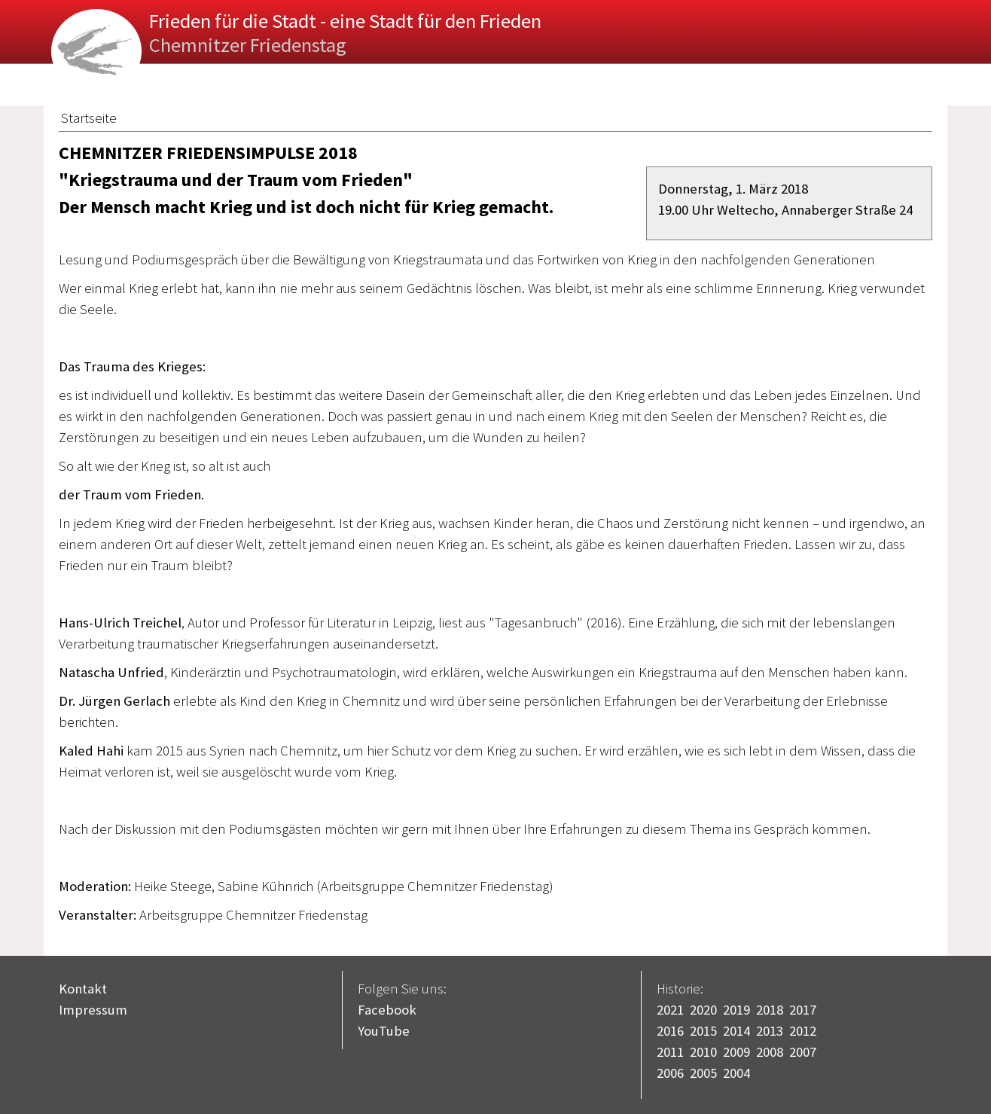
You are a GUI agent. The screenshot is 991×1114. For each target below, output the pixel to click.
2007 (802, 1052)
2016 (670, 1030)
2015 (703, 1030)
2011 (670, 1052)
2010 (703, 1052)
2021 (670, 1009)
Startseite (89, 118)
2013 (769, 1030)
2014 (736, 1030)
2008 (769, 1052)
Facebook (387, 1009)
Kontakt (83, 988)
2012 (802, 1030)
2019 (736, 1009)
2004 (736, 1073)
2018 (769, 1009)
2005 (703, 1073)
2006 (670, 1073)
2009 (736, 1052)
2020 (703, 1009)
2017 (802, 1009)
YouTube (384, 1030)
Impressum (93, 1009)
